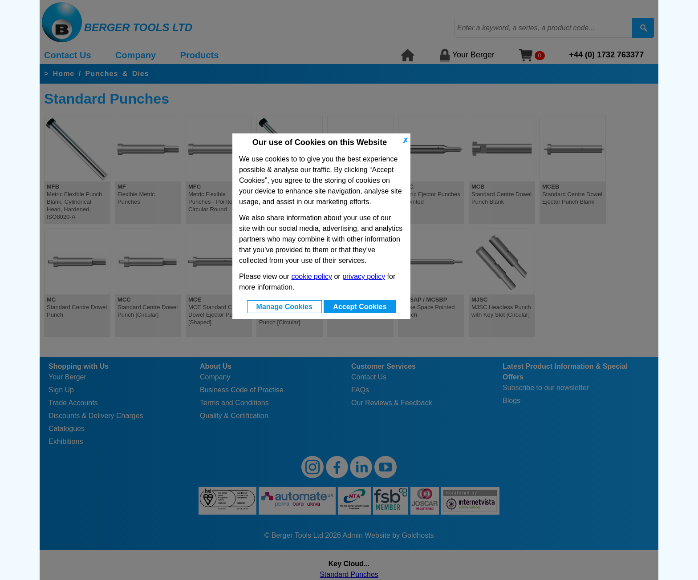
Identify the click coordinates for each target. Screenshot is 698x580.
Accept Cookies (359, 306)
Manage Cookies (284, 306)
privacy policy (363, 276)
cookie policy (311, 276)
